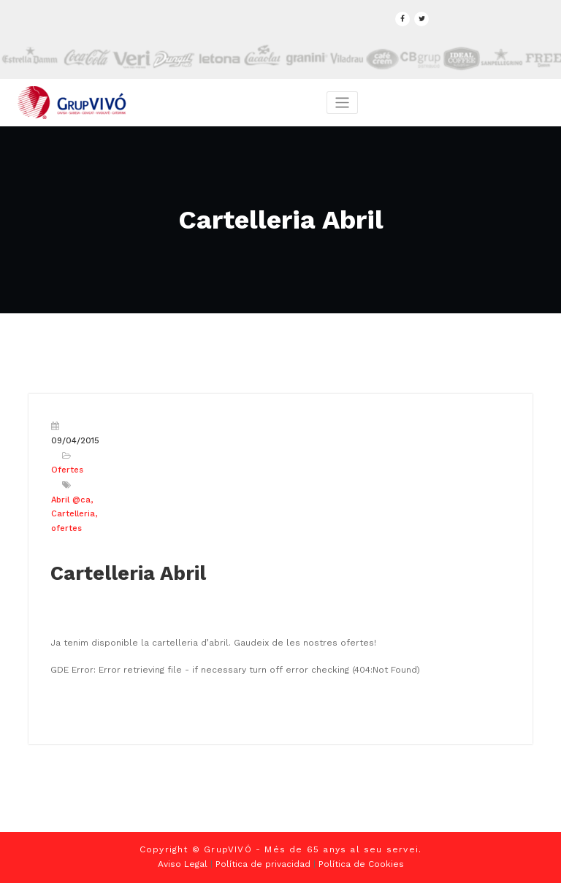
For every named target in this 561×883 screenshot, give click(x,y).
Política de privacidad (262, 864)
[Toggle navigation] (342, 102)
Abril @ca (71, 500)
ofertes (66, 528)
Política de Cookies (361, 864)
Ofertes (67, 470)
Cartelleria (73, 514)
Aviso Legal (182, 864)
